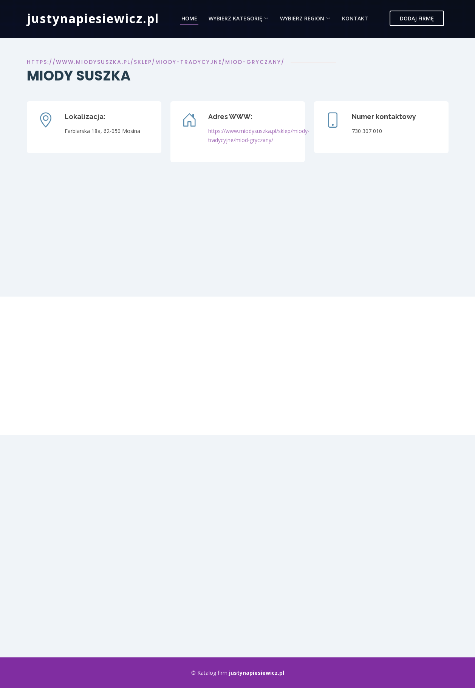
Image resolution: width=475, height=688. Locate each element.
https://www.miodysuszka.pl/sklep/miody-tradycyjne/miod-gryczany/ (156, 62)
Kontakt (355, 18)
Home (189, 18)
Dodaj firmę (417, 18)
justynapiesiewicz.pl (93, 18)
